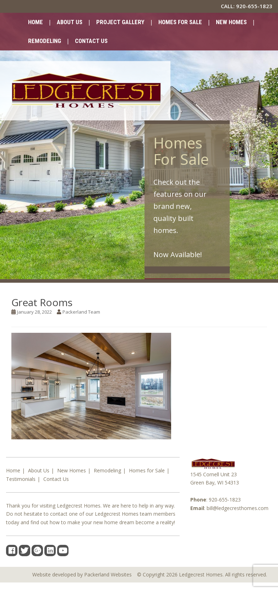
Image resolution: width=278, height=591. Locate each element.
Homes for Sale (180, 22)
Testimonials (21, 479)
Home (35, 22)
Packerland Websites (108, 574)
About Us (69, 22)
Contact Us (91, 40)
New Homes (231, 22)
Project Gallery (120, 22)
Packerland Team (81, 312)
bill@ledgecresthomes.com (237, 508)
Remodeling (44, 40)
